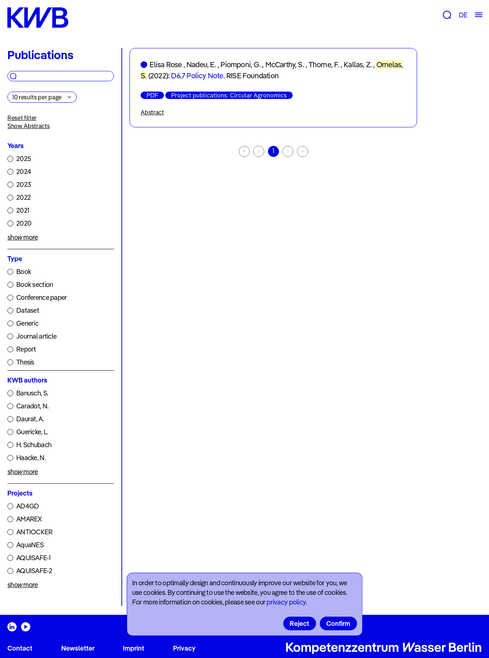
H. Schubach (33, 445)
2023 (23, 184)
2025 (23, 158)
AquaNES (30, 545)
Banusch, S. (32, 393)
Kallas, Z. (358, 64)
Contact (19, 648)
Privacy (184, 648)
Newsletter (77, 648)
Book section (34, 284)
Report (26, 349)
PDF (152, 95)
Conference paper (41, 297)
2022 (23, 197)
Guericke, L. (32, 432)
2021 (22, 210)
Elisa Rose (165, 64)
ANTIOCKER (34, 532)
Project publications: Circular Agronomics (229, 95)
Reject (299, 623)
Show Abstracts (28, 126)
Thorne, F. (324, 64)
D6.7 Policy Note (197, 75)
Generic (27, 323)
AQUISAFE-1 (33, 558)
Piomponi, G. (240, 64)
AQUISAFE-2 (34, 570)
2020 (23, 223)
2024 (23, 171)
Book (23, 271)
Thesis (25, 362)
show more (22, 237)
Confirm (338, 623)
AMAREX (29, 519)
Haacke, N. (31, 457)
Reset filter (22, 117)
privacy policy (286, 602)
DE (463, 15)
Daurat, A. (30, 419)
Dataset (27, 310)
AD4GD (27, 506)
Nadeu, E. (201, 64)
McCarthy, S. (284, 64)
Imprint (133, 648)
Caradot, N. (32, 406)
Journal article (36, 336)
